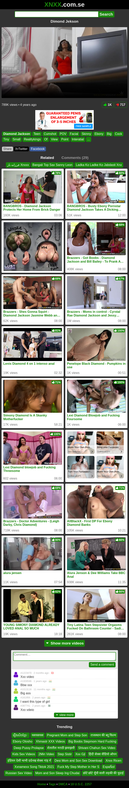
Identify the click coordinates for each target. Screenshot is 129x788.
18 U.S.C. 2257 (81, 784)
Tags (52, 784)
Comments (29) (75, 158)
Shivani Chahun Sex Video (96, 748)
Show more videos (64, 643)
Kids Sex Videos (23, 754)
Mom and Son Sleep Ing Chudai (57, 773)
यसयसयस (37, 735)
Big (109, 133)
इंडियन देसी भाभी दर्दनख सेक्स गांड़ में (29, 760)
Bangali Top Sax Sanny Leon (52, 165)
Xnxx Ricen (113, 760)
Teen (37, 133)
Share (7, 149)
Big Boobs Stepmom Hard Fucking (92, 741)
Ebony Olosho (22, 741)
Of (46, 139)
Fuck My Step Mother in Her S (78, 766)
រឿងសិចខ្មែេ (20, 735)
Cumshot (50, 133)
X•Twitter (21, 149)
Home (41, 784)
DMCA (63, 784)
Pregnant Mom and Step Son (67, 735)
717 (120, 104)
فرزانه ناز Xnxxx (18, 165)
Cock (118, 133)
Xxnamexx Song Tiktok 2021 (34, 766)
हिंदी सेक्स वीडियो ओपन (103, 754)
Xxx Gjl (80, 754)
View (54, 139)
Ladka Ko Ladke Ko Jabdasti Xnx (99, 165)
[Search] (56, 14)
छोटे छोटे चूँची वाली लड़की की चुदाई (103, 773)
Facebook (38, 149)
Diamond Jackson (16, 133)
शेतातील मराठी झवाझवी (61, 748)
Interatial (78, 139)
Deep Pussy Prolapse (29, 748)
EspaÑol (108, 766)
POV (63, 133)
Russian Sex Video (18, 773)
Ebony (99, 133)
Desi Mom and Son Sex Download (78, 760)
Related (47, 158)
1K (108, 104)
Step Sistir (65, 754)
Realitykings (32, 139)
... (88, 139)
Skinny (86, 133)
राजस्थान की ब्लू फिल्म (103, 735)
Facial (74, 133)
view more (64, 715)
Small (16, 139)
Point (64, 139)
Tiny (6, 139)
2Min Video (46, 754)
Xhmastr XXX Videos (50, 741)
